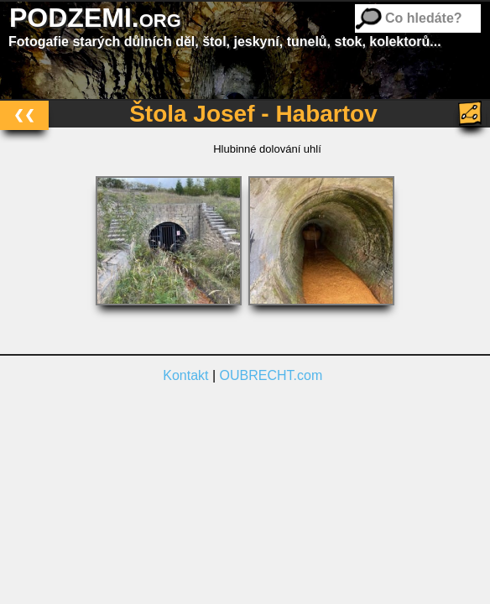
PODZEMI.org (95, 18)
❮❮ (24, 114)
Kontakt (185, 375)
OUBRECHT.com (271, 375)
